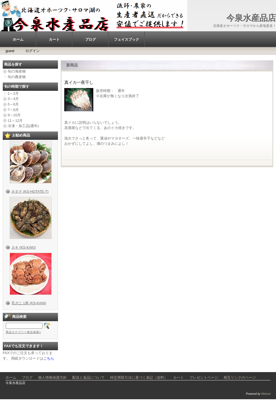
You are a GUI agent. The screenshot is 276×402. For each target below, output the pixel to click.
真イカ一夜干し (78, 82)
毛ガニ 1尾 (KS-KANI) (28, 303)
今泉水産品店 (251, 17)
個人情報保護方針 (52, 377)
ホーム (18, 39)
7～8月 (13, 110)
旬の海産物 (17, 71)
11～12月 (15, 120)
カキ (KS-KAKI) (23, 247)
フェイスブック (126, 39)
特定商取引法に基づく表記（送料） (139, 377)
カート (54, 39)
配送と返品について (88, 377)
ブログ (90, 39)
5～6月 (13, 104)
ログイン (32, 51)
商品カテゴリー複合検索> (23, 332)
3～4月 (13, 99)
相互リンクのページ (240, 377)
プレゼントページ (203, 377)
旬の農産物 (17, 77)
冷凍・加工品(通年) (23, 126)
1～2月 (13, 93)
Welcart (265, 393)
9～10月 (14, 115)
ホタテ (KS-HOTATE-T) (30, 191)
